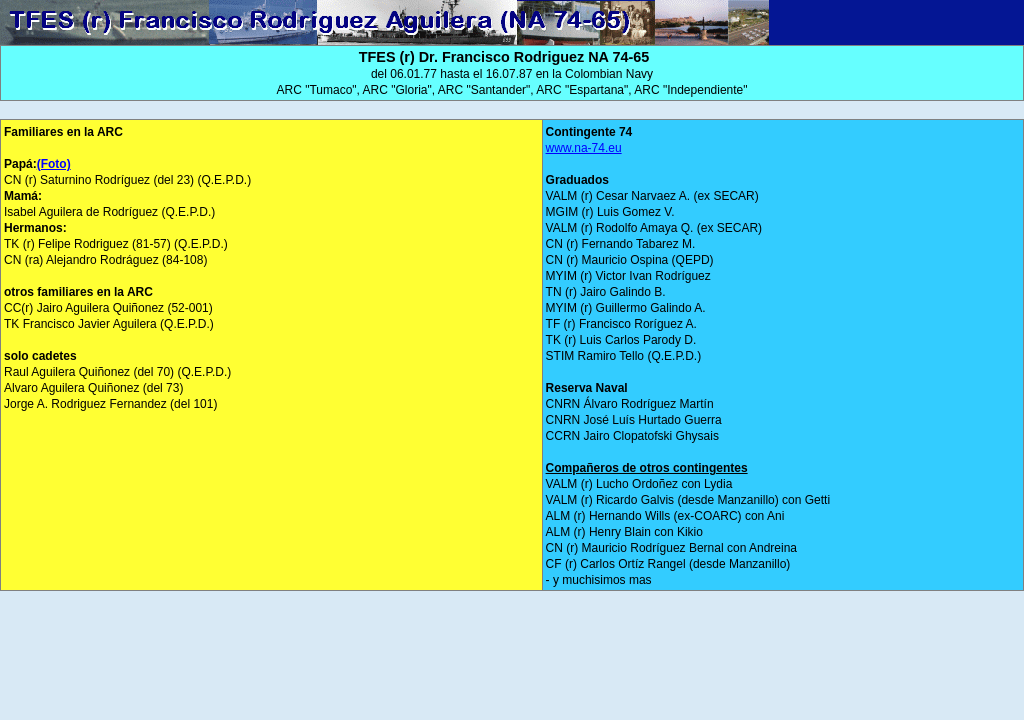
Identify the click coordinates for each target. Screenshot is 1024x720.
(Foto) (54, 164)
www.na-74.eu (584, 148)
